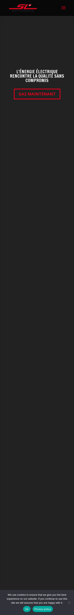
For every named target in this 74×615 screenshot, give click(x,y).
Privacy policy (43, 609)
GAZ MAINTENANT (37, 94)
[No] (69, 602)
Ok (26, 609)
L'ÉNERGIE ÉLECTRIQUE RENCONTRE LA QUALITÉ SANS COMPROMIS (37, 76)
